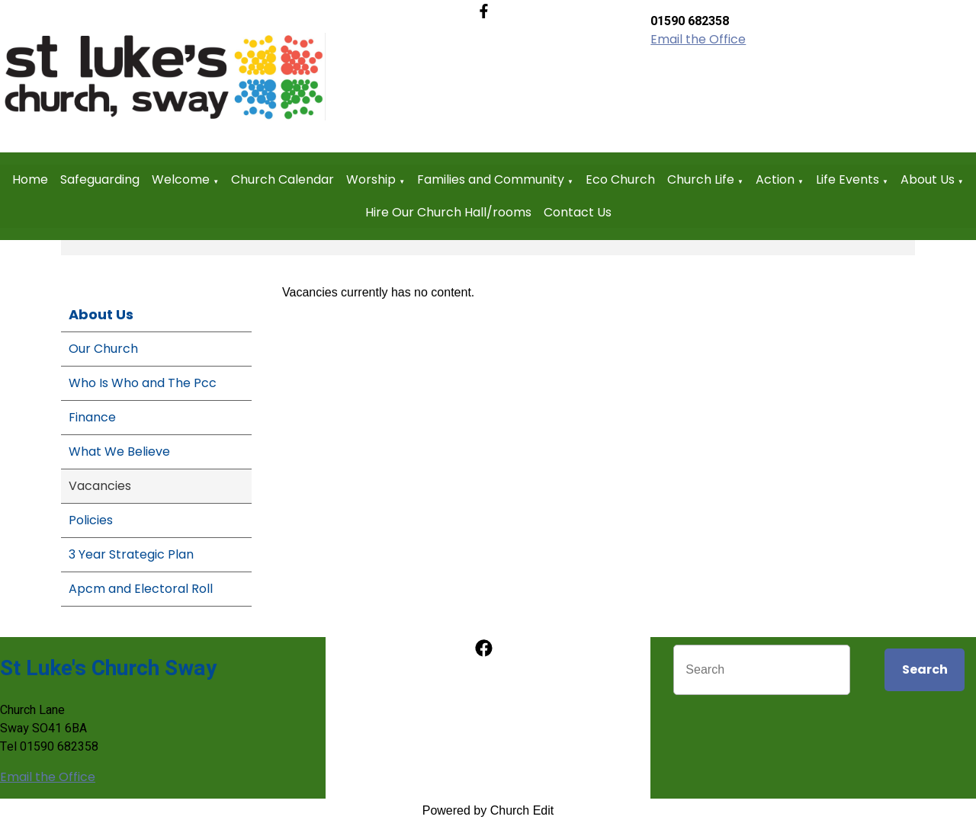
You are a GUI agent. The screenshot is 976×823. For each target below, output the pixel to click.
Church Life (700, 179)
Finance (92, 417)
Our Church (103, 348)
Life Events (847, 179)
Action (775, 179)
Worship (371, 179)
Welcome (181, 179)
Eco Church (620, 179)
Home (30, 179)
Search (925, 669)
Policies (91, 520)
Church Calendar (282, 179)
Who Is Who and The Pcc (143, 383)
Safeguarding (100, 179)
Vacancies (100, 486)
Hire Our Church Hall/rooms (448, 212)
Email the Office (698, 39)
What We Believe (119, 451)
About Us (928, 179)
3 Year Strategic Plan (131, 554)
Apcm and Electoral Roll (141, 588)
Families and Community (490, 179)
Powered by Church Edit (488, 810)
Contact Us (578, 212)
